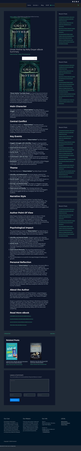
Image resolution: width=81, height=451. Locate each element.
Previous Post (7, 333)
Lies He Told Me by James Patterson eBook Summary (22, 322)
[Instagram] (76, 1)
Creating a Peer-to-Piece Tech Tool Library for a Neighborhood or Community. (67, 24)
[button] (38, 5)
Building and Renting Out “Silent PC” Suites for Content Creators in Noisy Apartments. (66, 107)
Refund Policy (64, 424)
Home (29, 5)
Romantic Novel (13, 365)
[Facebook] (72, 1)
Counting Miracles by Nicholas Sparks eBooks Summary (22, 319)
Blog (42, 5)
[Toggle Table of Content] (34, 58)
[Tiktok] (78, 1)
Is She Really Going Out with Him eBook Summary (21, 316)
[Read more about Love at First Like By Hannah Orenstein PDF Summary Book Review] (11, 351)
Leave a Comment (14, 54)
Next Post (52, 333)
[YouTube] (74, 1)
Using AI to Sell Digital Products (66, 187)
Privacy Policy (64, 427)
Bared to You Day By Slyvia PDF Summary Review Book (39, 362)
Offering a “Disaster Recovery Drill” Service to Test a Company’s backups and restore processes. (67, 43)
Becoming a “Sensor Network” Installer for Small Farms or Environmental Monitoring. (66, 30)
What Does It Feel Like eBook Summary (19, 324)
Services (36, 5)
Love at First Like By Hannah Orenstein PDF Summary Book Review (15, 363)
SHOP (47, 5)
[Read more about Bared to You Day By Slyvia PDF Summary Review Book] (35, 351)
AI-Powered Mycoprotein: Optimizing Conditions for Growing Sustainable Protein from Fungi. (67, 18)
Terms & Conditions (65, 425)
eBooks (20, 54)
